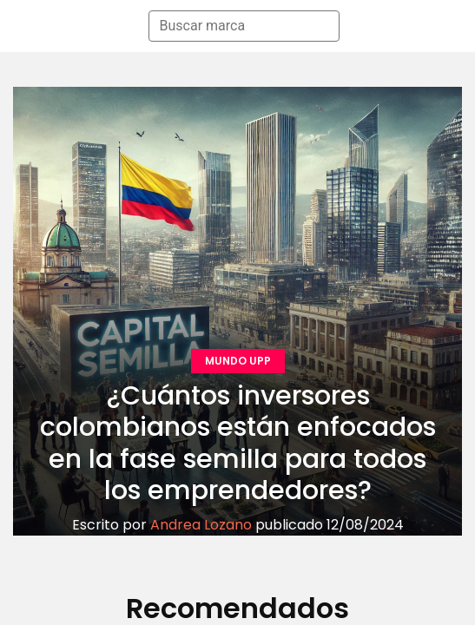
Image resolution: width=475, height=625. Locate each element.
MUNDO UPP (238, 360)
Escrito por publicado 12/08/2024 (238, 525)
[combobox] (236, 26)
